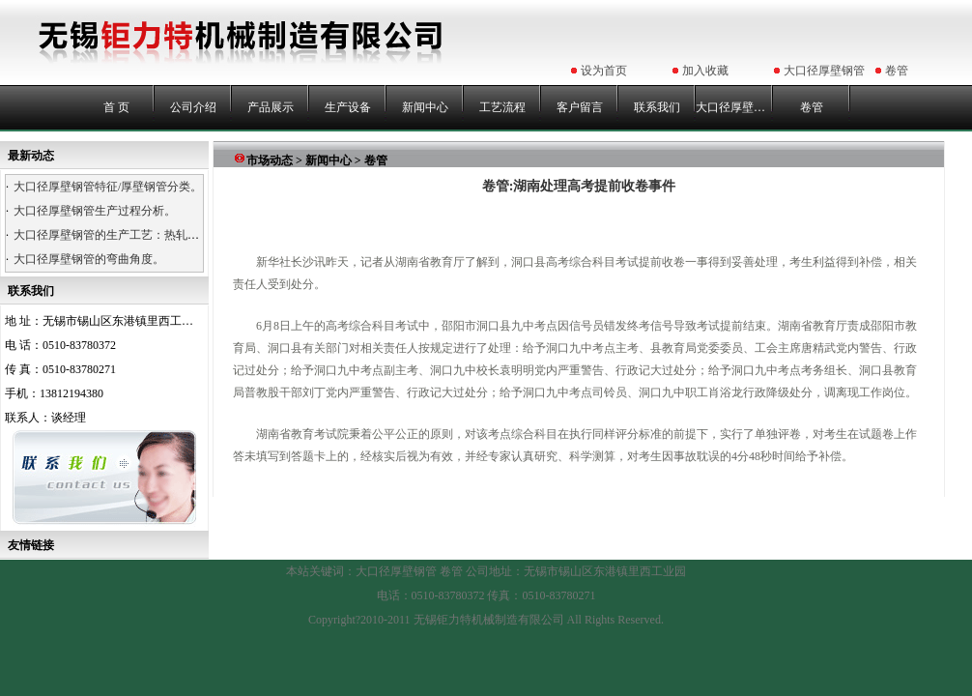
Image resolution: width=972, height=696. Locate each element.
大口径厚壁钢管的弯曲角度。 (89, 259)
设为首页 (604, 70)
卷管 (896, 70)
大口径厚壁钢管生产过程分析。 (95, 211)
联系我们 (657, 107)
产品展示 (270, 107)
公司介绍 (193, 107)
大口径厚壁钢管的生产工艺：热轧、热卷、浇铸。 (141, 235)
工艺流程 (502, 107)
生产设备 (348, 107)
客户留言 (580, 107)
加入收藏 (705, 70)
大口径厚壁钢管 (824, 70)
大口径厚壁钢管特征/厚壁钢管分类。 (108, 186)
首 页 (116, 107)
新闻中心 (425, 107)
